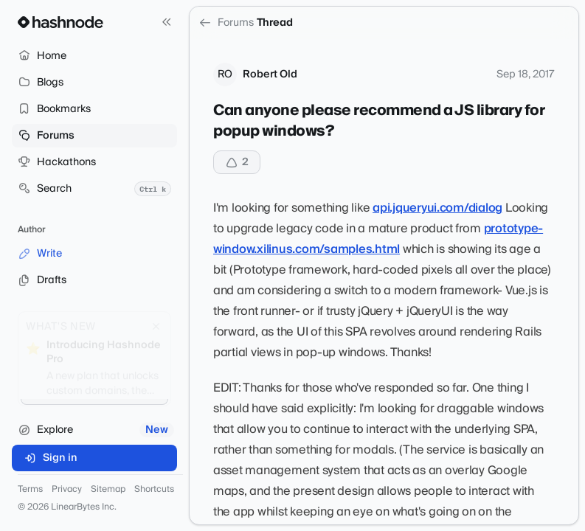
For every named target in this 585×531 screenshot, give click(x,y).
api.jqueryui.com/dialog (437, 208)
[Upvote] (236, 162)
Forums (226, 22)
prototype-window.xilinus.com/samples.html (378, 239)
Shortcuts (154, 490)
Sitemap (108, 490)
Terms (30, 490)
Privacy (67, 490)
